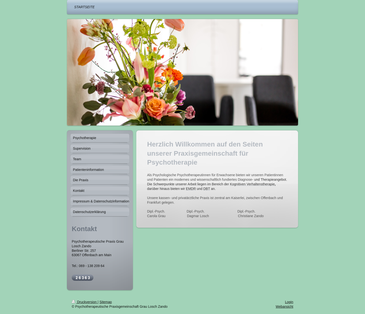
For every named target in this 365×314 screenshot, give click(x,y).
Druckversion (85, 302)
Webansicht (284, 306)
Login (289, 302)
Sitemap (105, 302)
